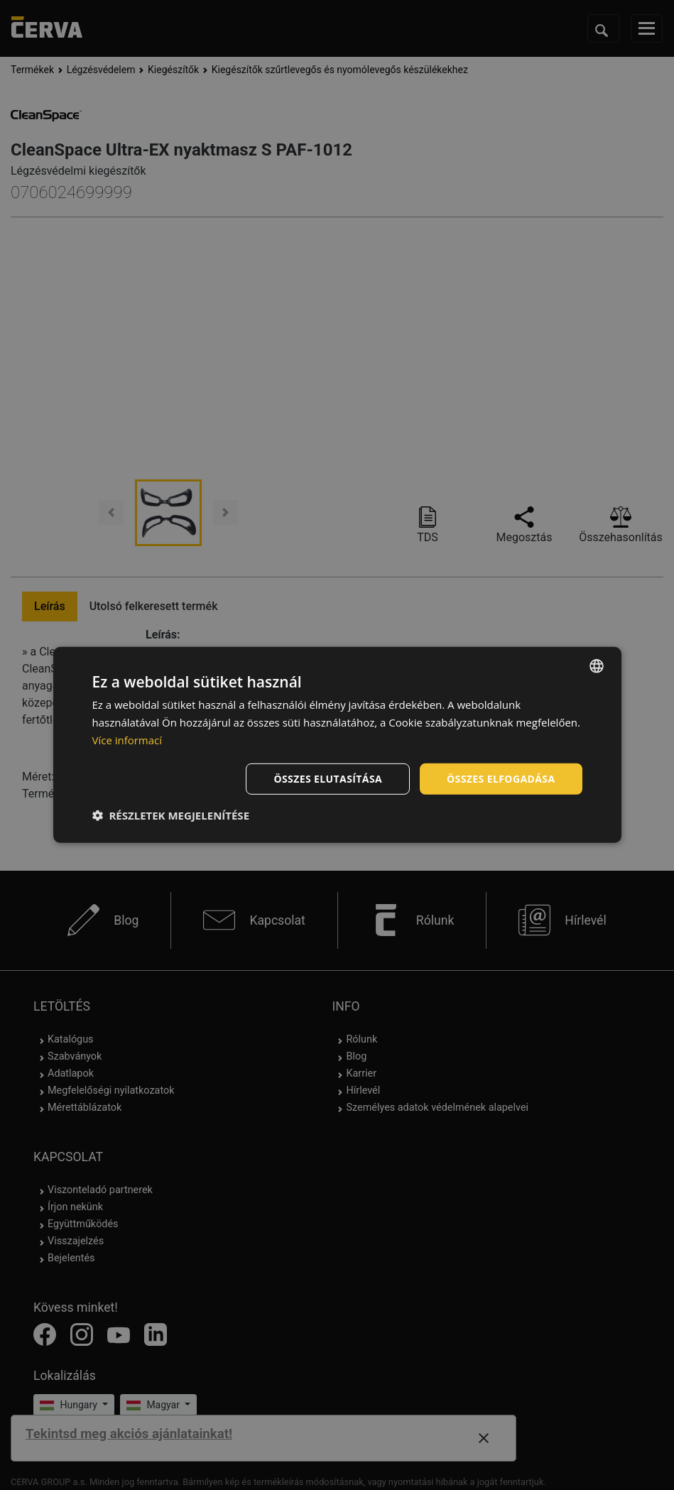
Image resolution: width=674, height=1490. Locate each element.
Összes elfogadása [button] (501, 778)
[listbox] (596, 666)
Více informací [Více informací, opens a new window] (127, 740)
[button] (171, 815)
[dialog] (337, 745)
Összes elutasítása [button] (327, 778)
